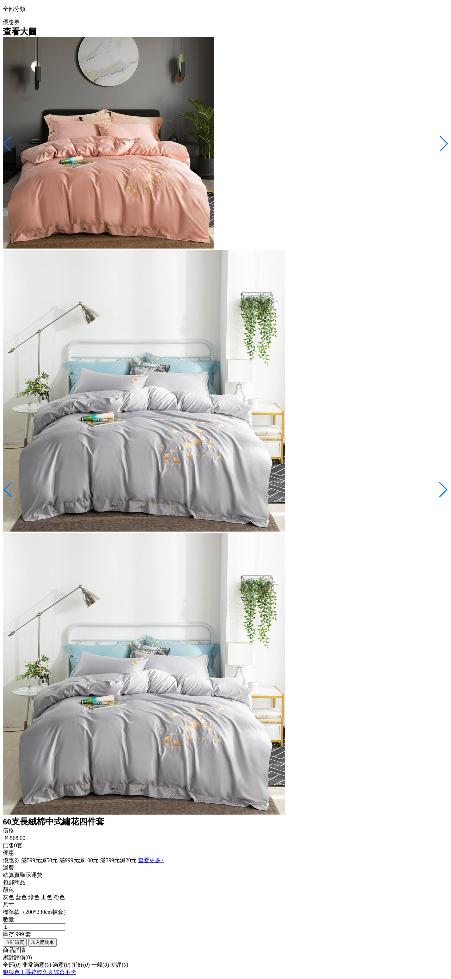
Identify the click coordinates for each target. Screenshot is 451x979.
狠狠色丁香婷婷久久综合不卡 (39, 972)
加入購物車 (42, 942)
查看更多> (151, 860)
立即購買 (15, 942)
